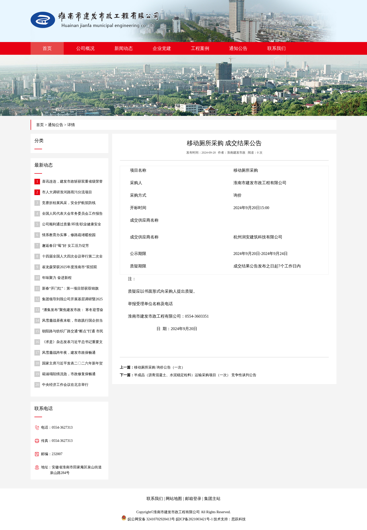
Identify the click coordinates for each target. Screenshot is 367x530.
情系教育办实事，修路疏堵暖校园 (69, 235)
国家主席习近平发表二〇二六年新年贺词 (72, 363)
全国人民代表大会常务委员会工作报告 (72, 213)
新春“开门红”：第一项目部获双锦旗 (70, 288)
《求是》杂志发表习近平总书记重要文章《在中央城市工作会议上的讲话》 (72, 342)
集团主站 (212, 498)
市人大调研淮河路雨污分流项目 (67, 192)
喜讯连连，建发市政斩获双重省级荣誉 (72, 181)
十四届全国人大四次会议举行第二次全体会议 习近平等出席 (72, 256)
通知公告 (238, 48)
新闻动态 (123, 48)
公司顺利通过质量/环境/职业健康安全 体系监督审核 (71, 224)
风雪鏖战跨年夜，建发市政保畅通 (69, 353)
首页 (47, 48)
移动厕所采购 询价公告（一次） (159, 367)
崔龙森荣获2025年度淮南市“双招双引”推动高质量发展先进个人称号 (69, 267)
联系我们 (276, 48)
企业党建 (162, 48)
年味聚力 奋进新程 (57, 278)
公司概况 (85, 48)
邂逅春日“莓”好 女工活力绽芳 (65, 246)
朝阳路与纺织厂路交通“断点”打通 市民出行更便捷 (72, 331)
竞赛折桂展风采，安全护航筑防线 (69, 203)
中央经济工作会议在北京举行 (65, 385)
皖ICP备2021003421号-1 (194, 519)
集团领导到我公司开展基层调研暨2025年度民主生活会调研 (72, 299)
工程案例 (200, 48)
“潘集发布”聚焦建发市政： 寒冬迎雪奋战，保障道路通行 (72, 310)
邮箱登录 (193, 498)
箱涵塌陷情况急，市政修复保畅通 (69, 374)
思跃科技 (238, 519)
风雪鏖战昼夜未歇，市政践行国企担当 (72, 320)
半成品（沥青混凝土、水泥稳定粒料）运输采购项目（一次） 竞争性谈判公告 (195, 375)
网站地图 (174, 498)
